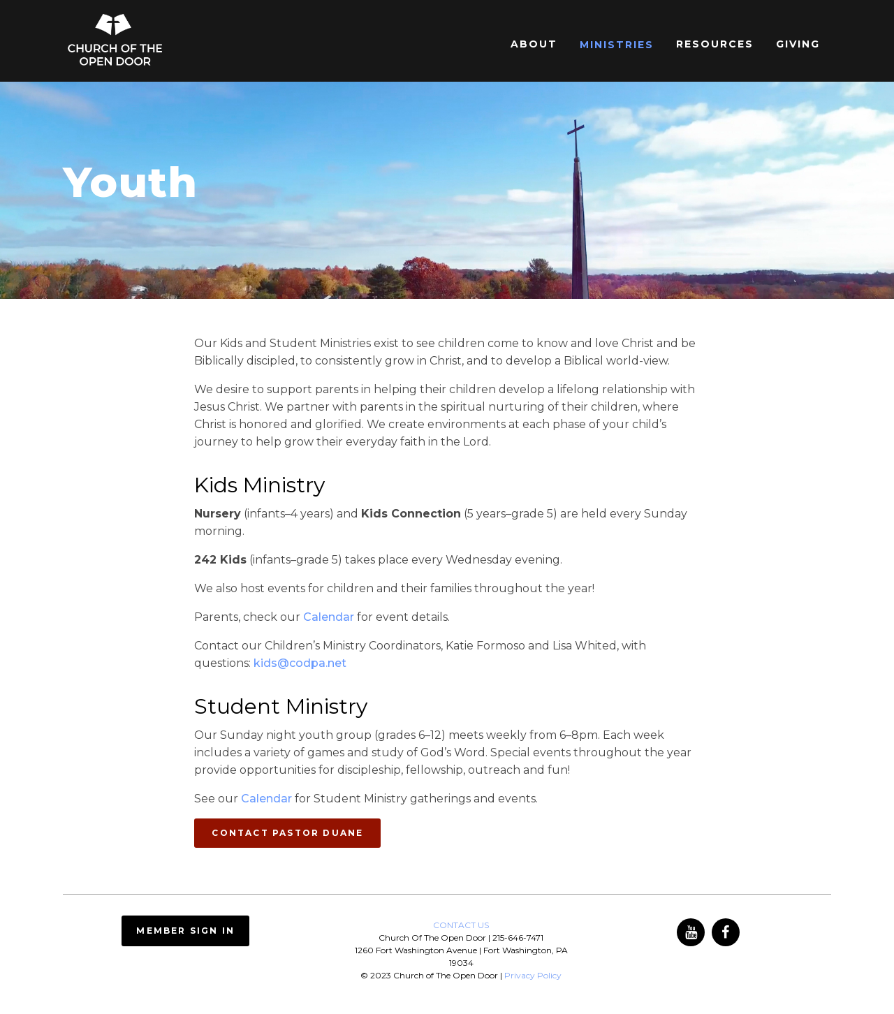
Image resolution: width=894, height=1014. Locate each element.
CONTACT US (461, 925)
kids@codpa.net (300, 663)
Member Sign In (185, 930)
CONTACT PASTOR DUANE (287, 833)
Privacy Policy (533, 975)
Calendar (328, 617)
